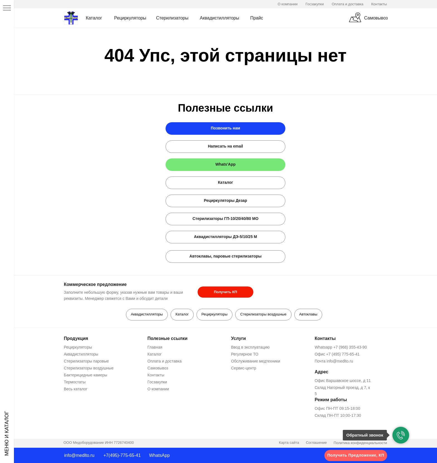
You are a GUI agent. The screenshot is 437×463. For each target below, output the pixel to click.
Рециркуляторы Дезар (225, 200)
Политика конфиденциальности (360, 444)
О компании (288, 4)
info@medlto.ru (79, 455)
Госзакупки (314, 4)
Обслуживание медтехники (255, 361)
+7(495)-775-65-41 (122, 455)
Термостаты (75, 382)
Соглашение (316, 443)
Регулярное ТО (244, 354)
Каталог (94, 18)
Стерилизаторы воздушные (264, 314)
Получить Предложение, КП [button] (355, 455)
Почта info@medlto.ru (334, 361)
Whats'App (225, 164)
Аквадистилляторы (219, 18)
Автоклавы (309, 314)
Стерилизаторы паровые (86, 361)
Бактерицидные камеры (85, 375)
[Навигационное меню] (7, 8)
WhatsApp (159, 455)
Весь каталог (75, 389)
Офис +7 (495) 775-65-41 (337, 354)
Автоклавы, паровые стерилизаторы (226, 256)
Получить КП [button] (225, 292)
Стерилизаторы (172, 18)
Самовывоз (376, 18)
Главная (154, 348)
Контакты (379, 4)
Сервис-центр (243, 368)
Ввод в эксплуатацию (250, 348)
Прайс (256, 18)
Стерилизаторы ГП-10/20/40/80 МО (226, 218)
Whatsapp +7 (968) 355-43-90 (341, 348)
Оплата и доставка (347, 4)
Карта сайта (289, 443)
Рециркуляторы (130, 18)
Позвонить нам (225, 128)
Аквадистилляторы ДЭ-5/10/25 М (225, 236)
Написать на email (225, 146)
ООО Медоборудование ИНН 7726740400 (99, 443)
